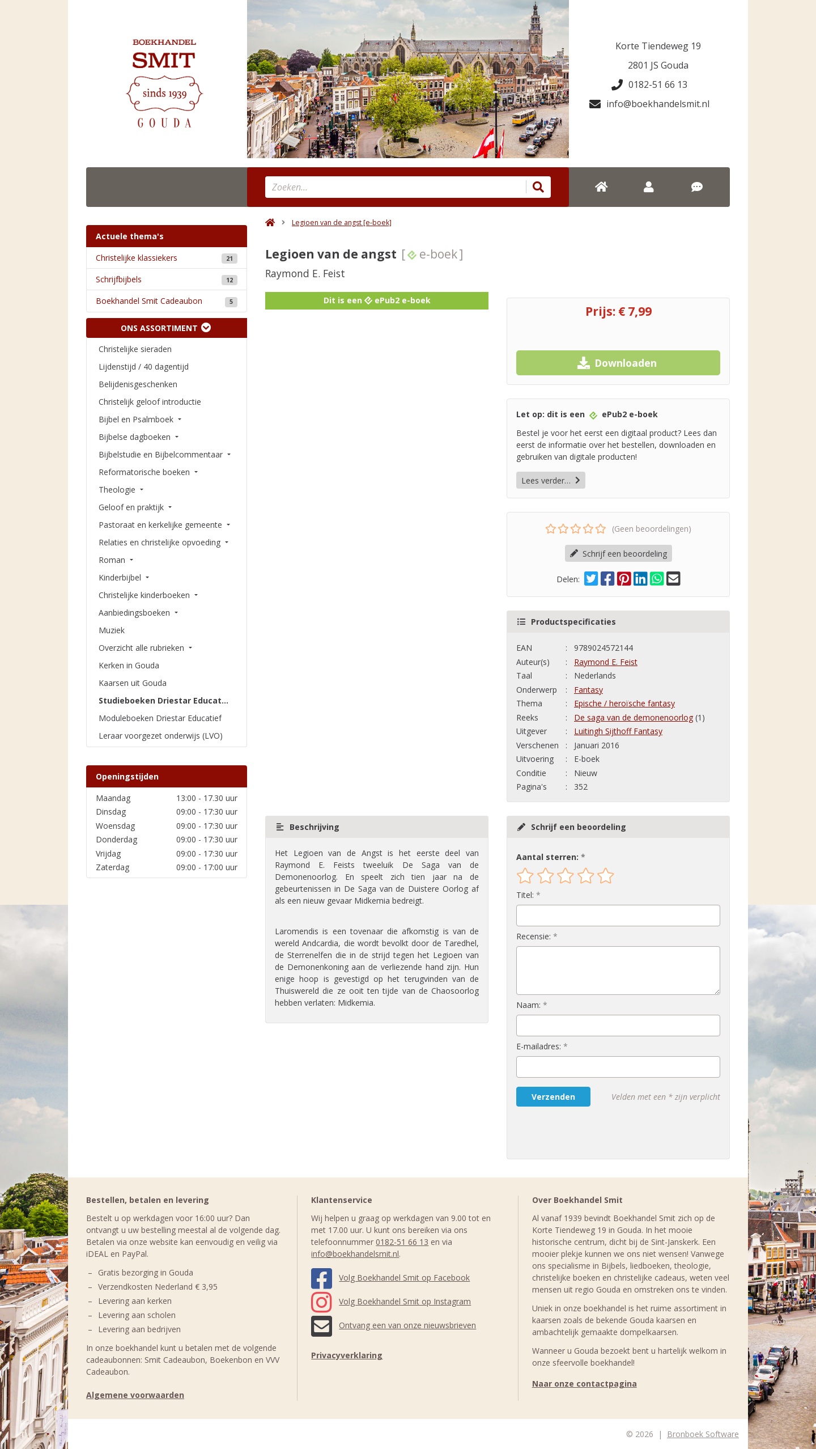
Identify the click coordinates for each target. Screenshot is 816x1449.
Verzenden (553, 1096)
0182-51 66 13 (649, 84)
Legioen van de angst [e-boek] (342, 222)
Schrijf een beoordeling (618, 553)
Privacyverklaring (346, 1355)
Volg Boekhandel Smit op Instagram (391, 1301)
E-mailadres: (538, 1046)
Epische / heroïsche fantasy (624, 703)
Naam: (528, 1004)
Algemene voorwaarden (135, 1394)
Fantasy (588, 689)
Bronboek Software (703, 1434)
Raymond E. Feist (606, 661)
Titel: (525, 894)
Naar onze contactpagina (584, 1383)
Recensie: (533, 936)
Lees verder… (550, 480)
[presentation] (588, 1133)
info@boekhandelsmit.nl (649, 104)
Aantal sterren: (547, 856)
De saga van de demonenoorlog (633, 717)
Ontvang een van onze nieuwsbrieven (393, 1325)
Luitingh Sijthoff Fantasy (618, 731)
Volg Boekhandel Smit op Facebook (390, 1277)
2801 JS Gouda (658, 65)
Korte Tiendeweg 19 (658, 46)
